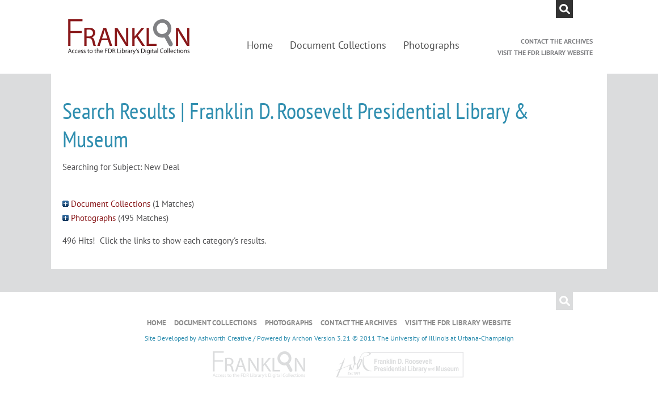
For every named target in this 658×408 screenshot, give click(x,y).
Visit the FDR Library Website (545, 52)
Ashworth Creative (224, 338)
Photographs (431, 45)
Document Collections (338, 45)
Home (260, 45)
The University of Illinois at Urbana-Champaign (445, 338)
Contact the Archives (557, 41)
